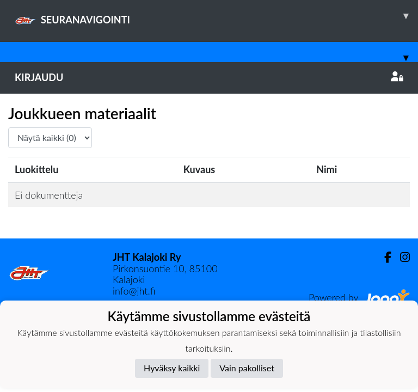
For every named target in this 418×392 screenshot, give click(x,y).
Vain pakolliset (246, 368)
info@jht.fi (134, 291)
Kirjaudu (209, 77)
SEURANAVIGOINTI (216, 16)
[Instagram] (400, 257)
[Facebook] (383, 257)
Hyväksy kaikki (172, 368)
